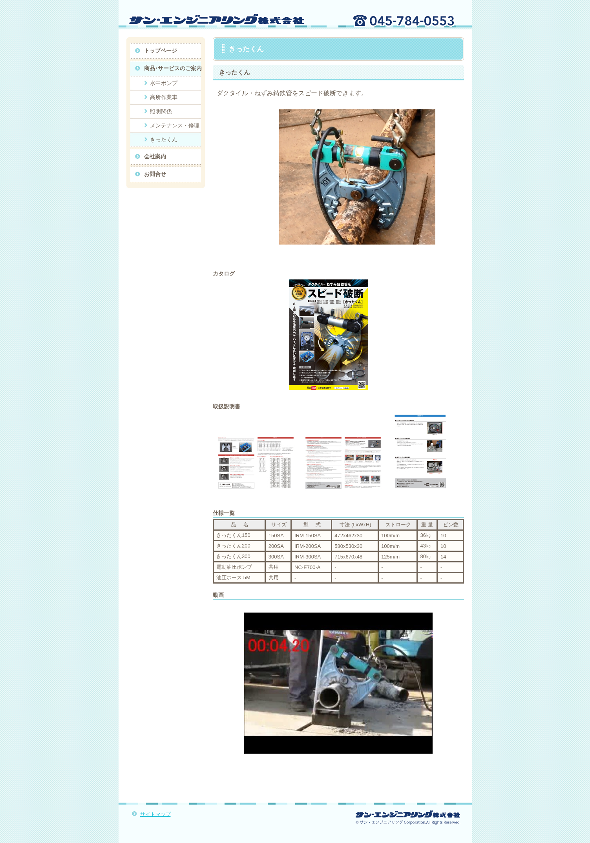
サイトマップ (155, 814)
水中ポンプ (163, 83)
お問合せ (155, 174)
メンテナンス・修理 (174, 125)
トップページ (160, 50)
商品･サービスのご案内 (173, 68)
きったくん (163, 139)
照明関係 (161, 111)
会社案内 (155, 156)
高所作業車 (163, 97)
